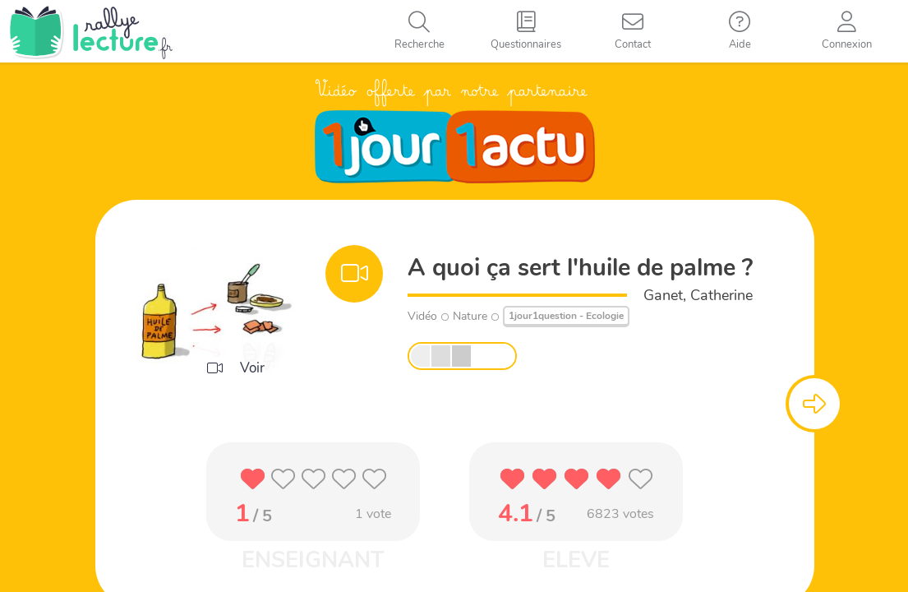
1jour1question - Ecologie (566, 315)
